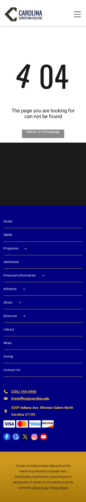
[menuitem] (43, 221)
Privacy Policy (59, 487)
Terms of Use (40, 487)
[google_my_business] (16, 437)
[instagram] (34, 437)
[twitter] (25, 437)
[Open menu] (77, 14)
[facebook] (6, 437)
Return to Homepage (43, 132)
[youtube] (43, 437)
